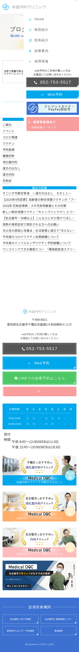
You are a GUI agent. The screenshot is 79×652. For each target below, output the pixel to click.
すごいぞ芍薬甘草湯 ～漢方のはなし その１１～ (37, 193)
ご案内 (7, 125)
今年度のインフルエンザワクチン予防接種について (37, 243)
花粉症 (7, 180)
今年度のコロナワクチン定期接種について (31, 237)
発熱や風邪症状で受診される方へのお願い (31, 224)
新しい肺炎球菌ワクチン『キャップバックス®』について (40, 212)
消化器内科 (10, 162)
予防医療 (9, 149)
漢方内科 (9, 174)
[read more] (42, 94)
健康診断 (9, 156)
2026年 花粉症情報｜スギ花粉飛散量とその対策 (34, 205)
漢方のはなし (11, 168)
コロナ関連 (10, 137)
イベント (9, 131)
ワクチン (9, 143)
